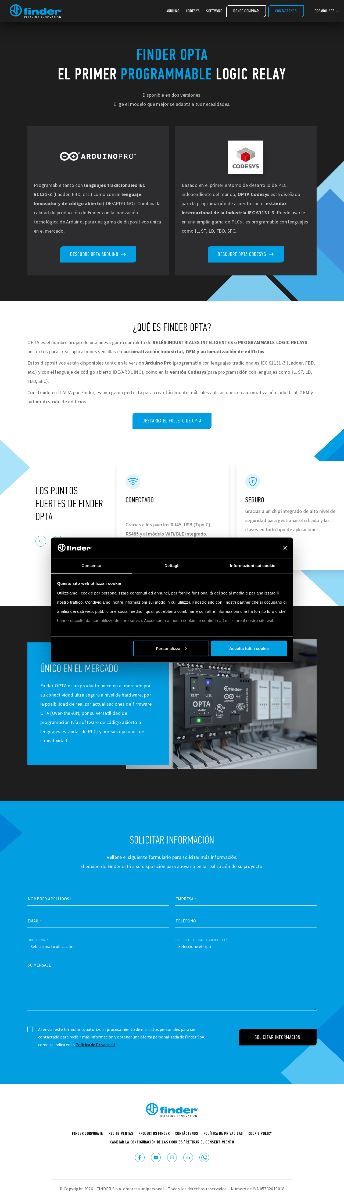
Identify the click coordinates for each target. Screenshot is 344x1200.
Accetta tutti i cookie (249, 648)
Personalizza (171, 648)
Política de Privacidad (95, 1044)
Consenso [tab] (91, 565)
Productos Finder (154, 1133)
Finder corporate (87, 1133)
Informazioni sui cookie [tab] (252, 565)
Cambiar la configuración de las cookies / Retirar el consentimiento (172, 1142)
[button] (327, 11)
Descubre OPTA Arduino (98, 254)
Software (214, 10)
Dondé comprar (246, 10)
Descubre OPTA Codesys (246, 254)
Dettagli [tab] (172, 565)
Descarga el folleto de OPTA (172, 421)
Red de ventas (121, 1133)
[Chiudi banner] (285, 548)
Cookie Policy (260, 1133)
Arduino (172, 10)
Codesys (193, 10)
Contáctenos (286, 10)
